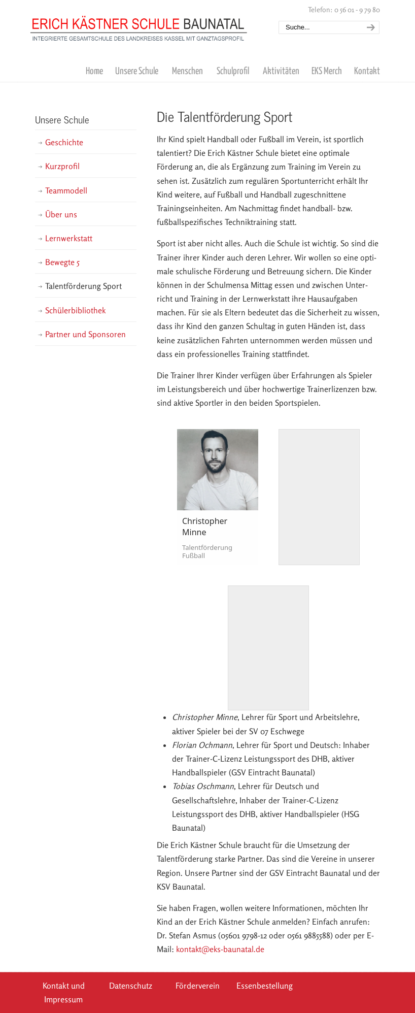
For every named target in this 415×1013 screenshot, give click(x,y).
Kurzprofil (62, 166)
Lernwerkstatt (68, 238)
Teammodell (66, 190)
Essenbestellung (264, 986)
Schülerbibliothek (75, 310)
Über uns (61, 214)
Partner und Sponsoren (85, 334)
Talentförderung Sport (83, 286)
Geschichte (64, 142)
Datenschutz (130, 986)
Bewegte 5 (62, 262)
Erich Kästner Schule (139, 22)
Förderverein (198, 986)
